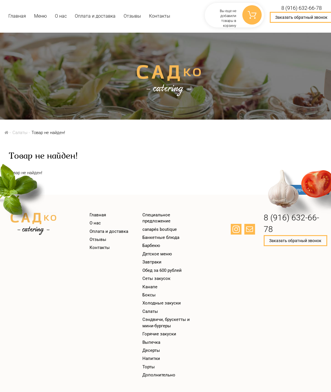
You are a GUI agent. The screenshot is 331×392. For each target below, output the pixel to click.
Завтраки (151, 262)
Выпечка (151, 342)
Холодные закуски (161, 303)
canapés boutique (159, 229)
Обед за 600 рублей (162, 270)
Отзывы (132, 16)
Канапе (149, 286)
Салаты (19, 132)
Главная (17, 16)
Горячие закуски (159, 334)
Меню (40, 16)
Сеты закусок (156, 278)
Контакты (159, 16)
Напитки (151, 358)
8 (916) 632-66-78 (291, 223)
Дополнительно (158, 375)
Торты (148, 366)
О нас (61, 16)
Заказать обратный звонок (295, 240)
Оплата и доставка (95, 16)
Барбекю (151, 245)
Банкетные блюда (160, 237)
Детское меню (157, 254)
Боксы (149, 295)
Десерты (151, 350)
